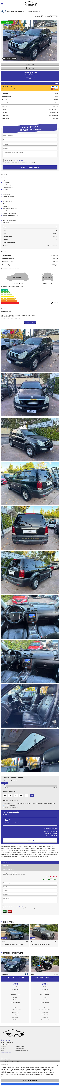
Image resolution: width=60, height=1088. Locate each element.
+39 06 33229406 (50, 879)
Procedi (30, 840)
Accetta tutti (30, 1084)
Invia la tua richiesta (30, 167)
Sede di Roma (6, 1040)
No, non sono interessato (11, 807)
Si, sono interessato (10, 805)
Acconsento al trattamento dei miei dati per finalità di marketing (20, 162)
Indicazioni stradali (6, 1052)
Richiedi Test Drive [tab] (8, 869)
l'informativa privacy (18, 160)
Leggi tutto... (30, 322)
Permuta (30, 64)
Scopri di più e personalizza (30, 1080)
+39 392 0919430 (19, 1048)
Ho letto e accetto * (14, 160)
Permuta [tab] (5, 865)
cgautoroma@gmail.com (21, 1050)
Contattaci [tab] (6, 862)
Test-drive (30, 68)
